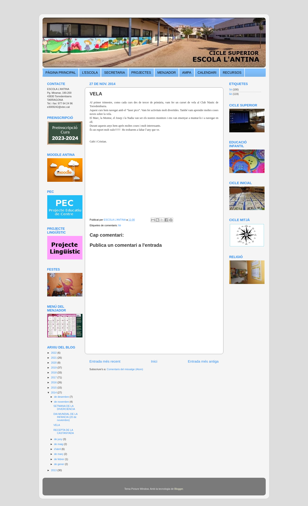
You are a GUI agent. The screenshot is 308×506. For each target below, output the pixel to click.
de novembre (62, 401)
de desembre (62, 396)
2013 (54, 470)
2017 (54, 377)
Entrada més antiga (203, 361)
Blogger (178, 488)
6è (119, 225)
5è (230, 89)
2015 (54, 387)
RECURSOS (232, 72)
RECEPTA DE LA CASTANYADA (63, 431)
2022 (54, 352)
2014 (54, 392)
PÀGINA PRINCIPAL (61, 72)
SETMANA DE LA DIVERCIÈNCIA (64, 407)
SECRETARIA (114, 72)
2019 (54, 367)
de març (59, 454)
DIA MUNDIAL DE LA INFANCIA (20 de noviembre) (65, 417)
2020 (54, 362)
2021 (54, 357)
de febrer (59, 459)
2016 (54, 382)
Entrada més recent (105, 361)
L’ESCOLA (90, 72)
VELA (56, 425)
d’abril (58, 449)
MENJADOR (166, 72)
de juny (58, 439)
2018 (54, 372)
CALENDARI (207, 72)
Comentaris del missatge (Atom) (125, 369)
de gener (59, 464)
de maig (59, 444)
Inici (154, 361)
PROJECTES (141, 72)
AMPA (186, 72)
